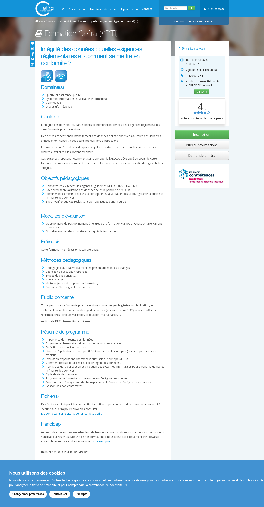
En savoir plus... (102, 441)
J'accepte (81, 494)
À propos (129, 9)
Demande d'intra (201, 155)
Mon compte (214, 9)
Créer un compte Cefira (87, 413)
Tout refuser (59, 494)
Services (77, 9)
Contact (147, 9)
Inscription (201, 134)
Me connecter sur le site (56, 413)
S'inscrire (202, 91)
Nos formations (103, 9)
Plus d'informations (202, 145)
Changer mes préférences (28, 494)
